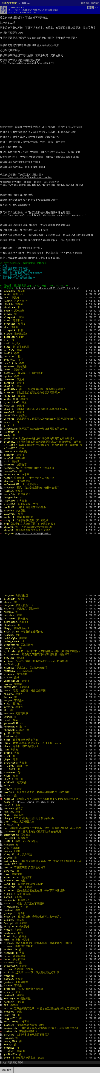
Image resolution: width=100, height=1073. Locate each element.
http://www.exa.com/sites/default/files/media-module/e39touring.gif (41, 184)
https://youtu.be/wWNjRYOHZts (33, 533)
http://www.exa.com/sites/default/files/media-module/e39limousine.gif (43, 215)
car (26, 3)
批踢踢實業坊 (9, 3)
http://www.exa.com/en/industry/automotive (26, 177)
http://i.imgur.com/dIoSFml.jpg (35, 802)
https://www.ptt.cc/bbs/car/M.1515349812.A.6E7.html (48, 288)
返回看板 (7, 1069)
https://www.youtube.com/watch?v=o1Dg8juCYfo (27, 63)
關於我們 (95, 3)
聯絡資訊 (85, 3)
